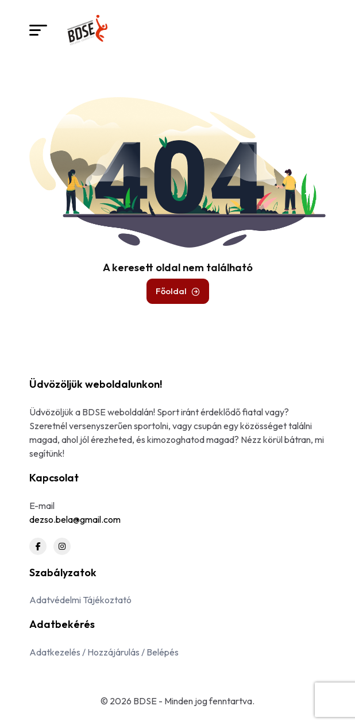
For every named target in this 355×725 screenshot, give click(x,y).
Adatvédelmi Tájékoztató (80, 600)
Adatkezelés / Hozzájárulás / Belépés (104, 652)
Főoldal (178, 291)
